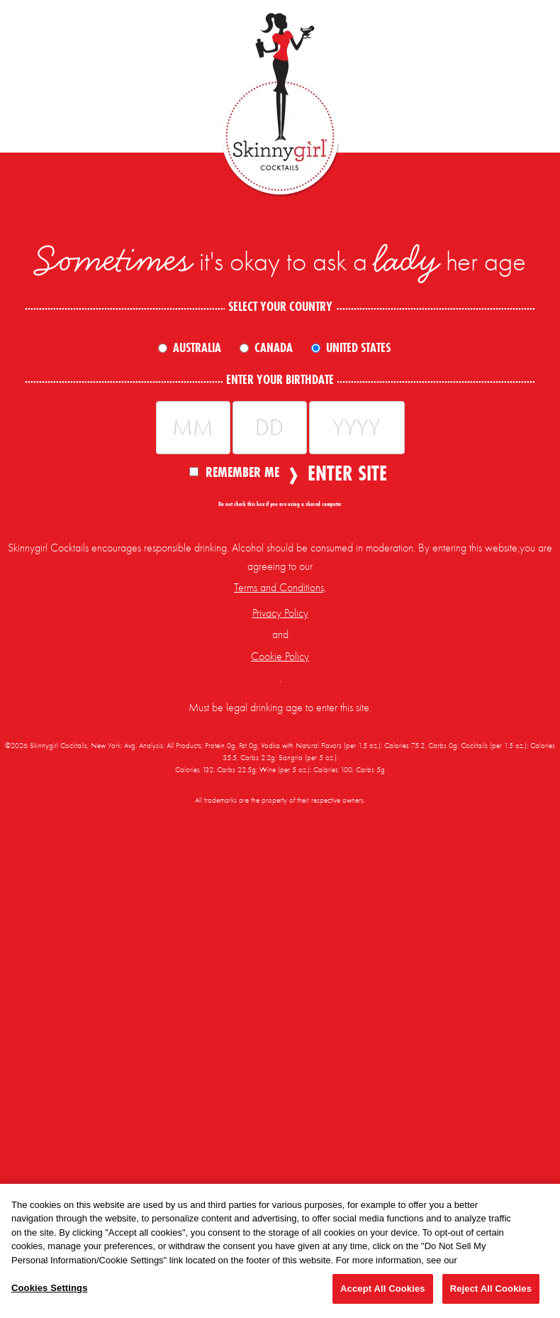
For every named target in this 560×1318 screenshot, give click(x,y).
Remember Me (234, 471)
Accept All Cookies (382, 1288)
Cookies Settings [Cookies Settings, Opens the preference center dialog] (49, 1288)
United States (358, 348)
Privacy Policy (280, 613)
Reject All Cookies (491, 1288)
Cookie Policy (280, 656)
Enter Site (343, 473)
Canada (273, 348)
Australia (197, 348)
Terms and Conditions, (280, 587)
